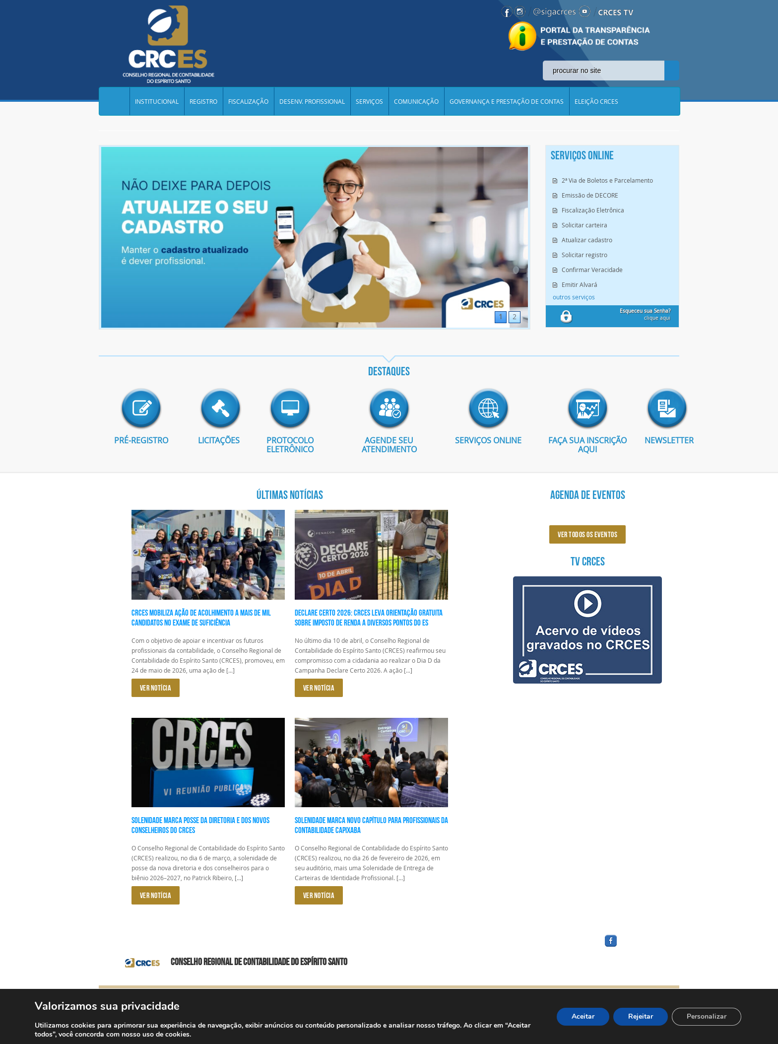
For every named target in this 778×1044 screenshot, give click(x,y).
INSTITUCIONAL (157, 101)
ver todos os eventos (587, 534)
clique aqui (645, 314)
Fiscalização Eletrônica (593, 210)
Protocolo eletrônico (290, 444)
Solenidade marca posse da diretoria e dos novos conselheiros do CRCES (200, 824)
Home (114, 101)
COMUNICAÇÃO (416, 101)
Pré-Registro (141, 439)
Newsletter (662, 439)
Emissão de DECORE (590, 195)
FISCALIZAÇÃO (248, 101)
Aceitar (583, 1016)
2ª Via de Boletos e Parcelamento (607, 180)
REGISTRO (203, 101)
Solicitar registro (584, 255)
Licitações (215, 439)
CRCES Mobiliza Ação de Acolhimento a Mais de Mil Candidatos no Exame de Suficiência (201, 617)
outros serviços (574, 297)
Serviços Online (488, 439)
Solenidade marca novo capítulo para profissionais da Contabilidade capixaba (371, 824)
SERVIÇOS (369, 101)
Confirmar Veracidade (592, 270)
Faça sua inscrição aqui (587, 444)
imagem (141, 408)
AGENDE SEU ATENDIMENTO (389, 444)
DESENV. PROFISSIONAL (312, 101)
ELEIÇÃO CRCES (596, 101)
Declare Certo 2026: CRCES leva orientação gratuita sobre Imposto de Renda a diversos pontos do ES (369, 617)
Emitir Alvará (579, 284)
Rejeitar (640, 1016)
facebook (634, 946)
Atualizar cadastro (587, 240)
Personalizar (706, 1016)
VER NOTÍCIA (156, 687)
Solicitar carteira (584, 225)
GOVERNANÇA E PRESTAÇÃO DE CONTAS (507, 101)
